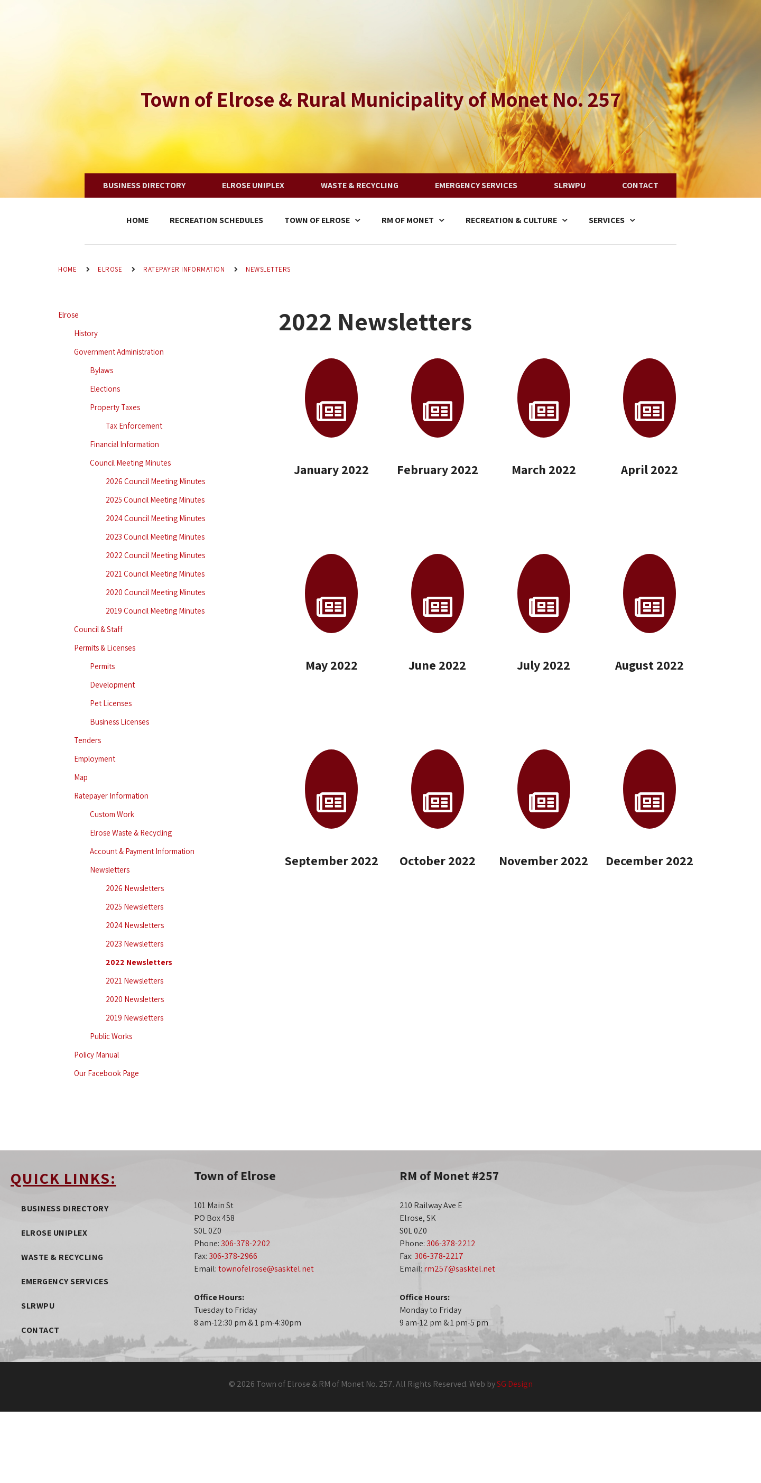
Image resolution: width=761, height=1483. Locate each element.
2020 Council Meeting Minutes (155, 592)
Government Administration (119, 352)
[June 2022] (437, 593)
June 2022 (437, 664)
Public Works (111, 1036)
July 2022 (543, 664)
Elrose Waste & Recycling (131, 833)
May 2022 (331, 664)
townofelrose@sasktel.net (266, 1268)
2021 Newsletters (134, 981)
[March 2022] (543, 398)
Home (137, 220)
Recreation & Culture (517, 220)
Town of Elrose (322, 220)
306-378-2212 (451, 1243)
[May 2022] (331, 593)
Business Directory (144, 185)
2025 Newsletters (134, 907)
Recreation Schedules (216, 220)
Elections (105, 389)
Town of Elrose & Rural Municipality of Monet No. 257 (381, 99)
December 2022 (649, 860)
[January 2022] (331, 398)
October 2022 (438, 860)
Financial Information (124, 444)
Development (112, 685)
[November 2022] (543, 789)
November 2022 (543, 860)
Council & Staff (98, 629)
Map (81, 777)
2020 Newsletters (135, 999)
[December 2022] (649, 789)
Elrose (110, 269)
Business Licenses (119, 722)
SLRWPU (570, 185)
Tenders (87, 740)
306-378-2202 (246, 1243)
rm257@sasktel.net (459, 1268)
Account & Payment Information (142, 851)
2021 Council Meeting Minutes (155, 574)
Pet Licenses (111, 703)
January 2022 (331, 469)
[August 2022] (649, 593)
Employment (94, 759)
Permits (102, 666)
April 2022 (649, 469)
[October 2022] (437, 789)
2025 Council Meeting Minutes (155, 500)
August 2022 (649, 664)
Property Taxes (115, 407)
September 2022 (331, 860)
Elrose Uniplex (253, 185)
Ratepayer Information (184, 269)
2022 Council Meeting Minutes (155, 555)
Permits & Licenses (104, 648)
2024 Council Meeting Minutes (155, 518)
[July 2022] (543, 593)
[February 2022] (437, 398)
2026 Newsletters (135, 888)
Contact (640, 185)
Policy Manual (96, 1055)
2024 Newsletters (135, 925)
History (86, 333)
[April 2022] (649, 398)
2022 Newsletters (139, 962)
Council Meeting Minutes (130, 463)
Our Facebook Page (106, 1073)
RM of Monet (413, 220)
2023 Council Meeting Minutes (155, 537)
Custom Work (112, 814)
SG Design (515, 1383)
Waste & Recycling (359, 185)
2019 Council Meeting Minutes (155, 611)
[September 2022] (331, 789)
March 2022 (544, 469)
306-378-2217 (438, 1256)
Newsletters (268, 269)
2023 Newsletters (134, 944)
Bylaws (101, 370)
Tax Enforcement (134, 426)
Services (612, 220)
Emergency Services (476, 185)
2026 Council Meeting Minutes (155, 481)
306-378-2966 (233, 1256)
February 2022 (437, 469)
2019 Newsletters (134, 1018)
